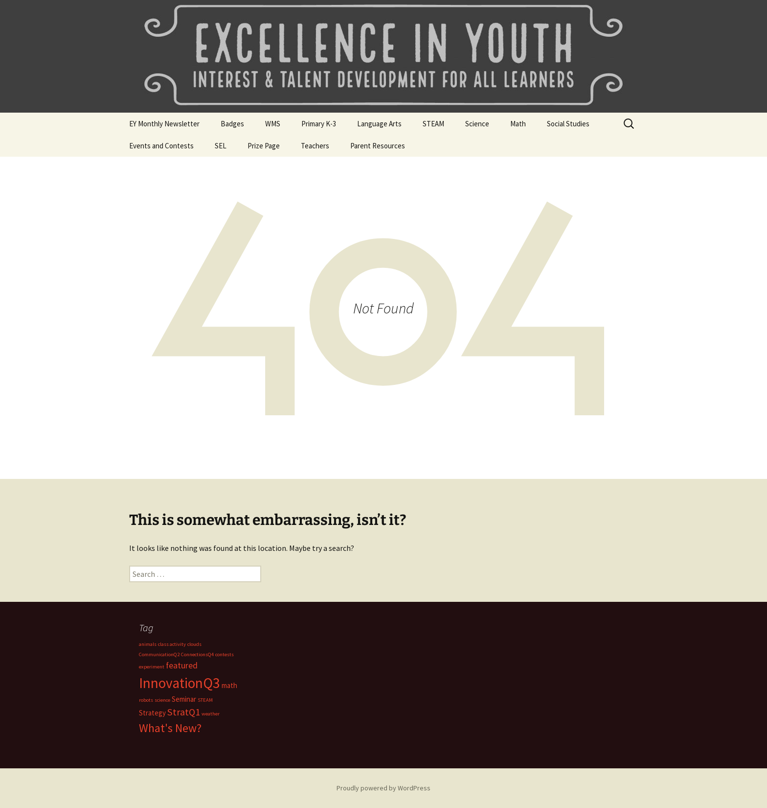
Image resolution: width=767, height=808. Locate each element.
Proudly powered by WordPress (383, 788)
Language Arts (379, 123)
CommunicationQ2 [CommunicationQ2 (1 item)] (159, 654)
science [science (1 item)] (162, 700)
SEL (220, 145)
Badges (232, 123)
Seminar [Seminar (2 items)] (184, 699)
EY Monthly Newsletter (164, 123)
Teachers (315, 145)
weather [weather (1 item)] (211, 714)
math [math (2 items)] (229, 685)
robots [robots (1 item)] (146, 700)
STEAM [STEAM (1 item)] (205, 700)
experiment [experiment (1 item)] (151, 667)
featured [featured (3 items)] (182, 665)
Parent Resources (377, 145)
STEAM (433, 123)
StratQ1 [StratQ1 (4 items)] (183, 712)
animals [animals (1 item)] (148, 644)
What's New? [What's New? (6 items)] (170, 728)
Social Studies (568, 123)
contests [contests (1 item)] (224, 654)
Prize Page (264, 145)
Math (518, 123)
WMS (272, 123)
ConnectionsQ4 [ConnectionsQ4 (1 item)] (197, 654)
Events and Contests (161, 145)
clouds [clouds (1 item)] (194, 644)
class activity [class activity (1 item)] (172, 644)
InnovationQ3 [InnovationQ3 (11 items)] (179, 683)
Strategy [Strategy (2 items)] (152, 712)
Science (477, 123)
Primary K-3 (318, 123)
